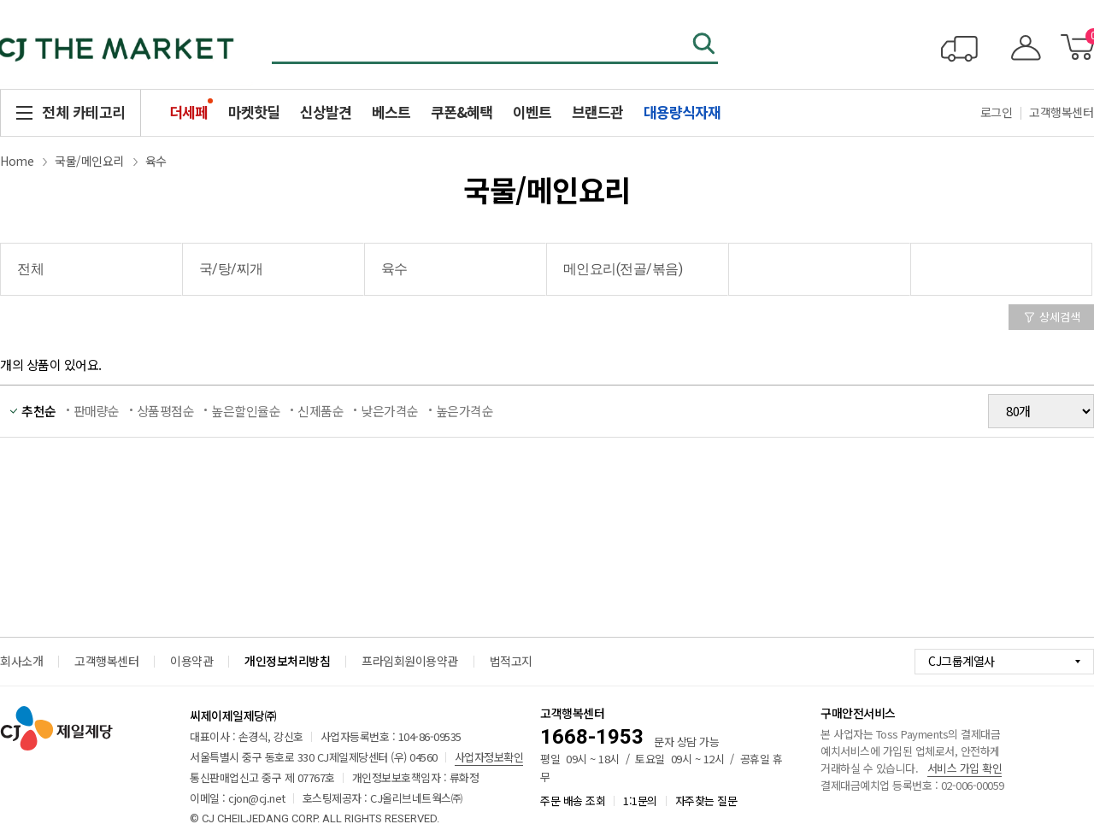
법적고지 (511, 660)
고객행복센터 (106, 660)
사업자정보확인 (489, 757)
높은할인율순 (245, 410)
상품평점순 (166, 410)
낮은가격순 (390, 410)
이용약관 (191, 660)
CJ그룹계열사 (961, 660)
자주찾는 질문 (706, 800)
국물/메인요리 (89, 160)
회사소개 (21, 660)
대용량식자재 (682, 111)
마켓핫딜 (253, 111)
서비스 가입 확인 (965, 768)
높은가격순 (465, 410)
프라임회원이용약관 (410, 660)
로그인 (996, 112)
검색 (705, 45)
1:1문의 (640, 800)
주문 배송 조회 (572, 800)
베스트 (391, 111)
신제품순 (320, 410)
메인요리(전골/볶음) (623, 269)
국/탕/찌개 (231, 269)
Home (16, 160)
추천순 (38, 410)
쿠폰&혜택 (461, 111)
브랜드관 (597, 111)
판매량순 (97, 410)
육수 (156, 160)
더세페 (188, 111)
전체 (30, 269)
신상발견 (325, 111)
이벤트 (532, 111)
